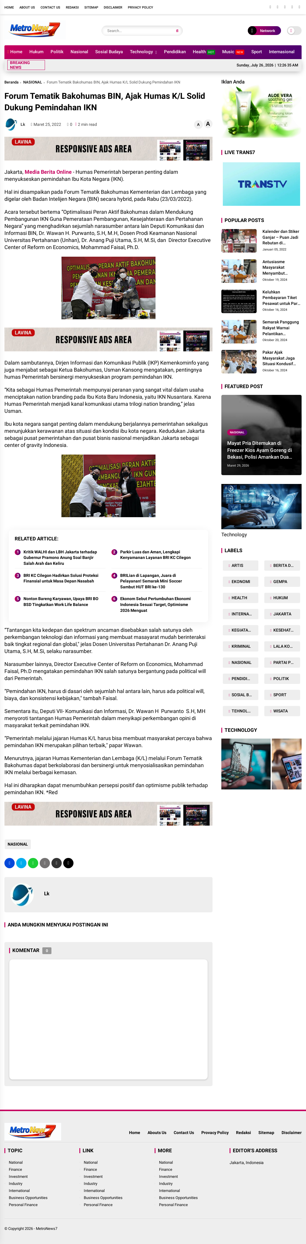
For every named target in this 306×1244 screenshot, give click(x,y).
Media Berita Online (48, 172)
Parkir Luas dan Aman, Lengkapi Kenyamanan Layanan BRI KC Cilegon (155, 555)
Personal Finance (23, 1205)
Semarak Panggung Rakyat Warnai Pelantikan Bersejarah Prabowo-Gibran (280, 328)
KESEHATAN (284, 630)
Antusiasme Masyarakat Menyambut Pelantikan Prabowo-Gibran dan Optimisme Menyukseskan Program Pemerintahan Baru (282, 267)
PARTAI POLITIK (286, 662)
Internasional (282, 51)
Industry (15, 1183)
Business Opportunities (28, 1197)
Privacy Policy (140, 7)
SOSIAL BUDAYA (244, 694)
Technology (141, 51)
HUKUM (280, 597)
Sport (256, 51)
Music (233, 52)
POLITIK (280, 678)
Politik (57, 51)
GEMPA (279, 581)
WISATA (280, 711)
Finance (15, 1169)
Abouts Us (157, 1132)
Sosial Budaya (109, 51)
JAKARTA (281, 614)
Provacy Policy (215, 1132)
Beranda (11, 82)
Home (9, 7)
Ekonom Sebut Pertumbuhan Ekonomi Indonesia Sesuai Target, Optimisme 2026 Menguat (155, 604)
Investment (18, 1176)
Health (204, 52)
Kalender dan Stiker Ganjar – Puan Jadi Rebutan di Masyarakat (280, 237)
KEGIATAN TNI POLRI (244, 630)
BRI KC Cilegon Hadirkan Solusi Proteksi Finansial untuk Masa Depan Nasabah (61, 578)
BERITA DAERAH (286, 565)
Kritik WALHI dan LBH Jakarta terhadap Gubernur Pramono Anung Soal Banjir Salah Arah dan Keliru (60, 558)
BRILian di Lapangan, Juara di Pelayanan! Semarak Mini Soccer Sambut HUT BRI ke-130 (151, 581)
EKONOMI (240, 581)
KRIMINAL (241, 646)
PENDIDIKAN (243, 678)
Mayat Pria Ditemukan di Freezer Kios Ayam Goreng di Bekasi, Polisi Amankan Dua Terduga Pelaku (259, 450)
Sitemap (91, 7)
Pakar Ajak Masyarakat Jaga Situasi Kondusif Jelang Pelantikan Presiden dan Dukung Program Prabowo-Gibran (279, 358)
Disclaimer (113, 7)
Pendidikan (175, 51)
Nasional (79, 51)
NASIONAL (32, 82)
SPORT (279, 694)
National (16, 1162)
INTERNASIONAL (244, 614)
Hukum (36, 51)
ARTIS (237, 565)
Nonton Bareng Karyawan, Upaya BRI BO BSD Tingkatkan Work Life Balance (61, 601)
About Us (27, 7)
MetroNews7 (46, 1228)
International (19, 1190)
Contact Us (50, 7)
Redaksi (72, 7)
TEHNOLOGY (243, 711)
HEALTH (239, 597)
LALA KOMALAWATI (286, 646)
